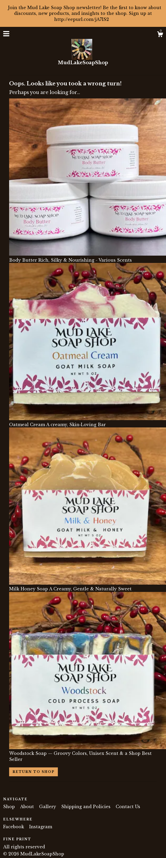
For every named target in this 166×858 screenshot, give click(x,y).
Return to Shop (33, 772)
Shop (9, 806)
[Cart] (160, 35)
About (27, 806)
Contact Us (128, 806)
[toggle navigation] (6, 33)
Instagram (40, 826)
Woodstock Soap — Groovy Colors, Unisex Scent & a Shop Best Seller (87, 753)
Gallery (48, 806)
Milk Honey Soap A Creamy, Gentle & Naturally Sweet (87, 585)
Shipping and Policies (86, 806)
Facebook (14, 826)
